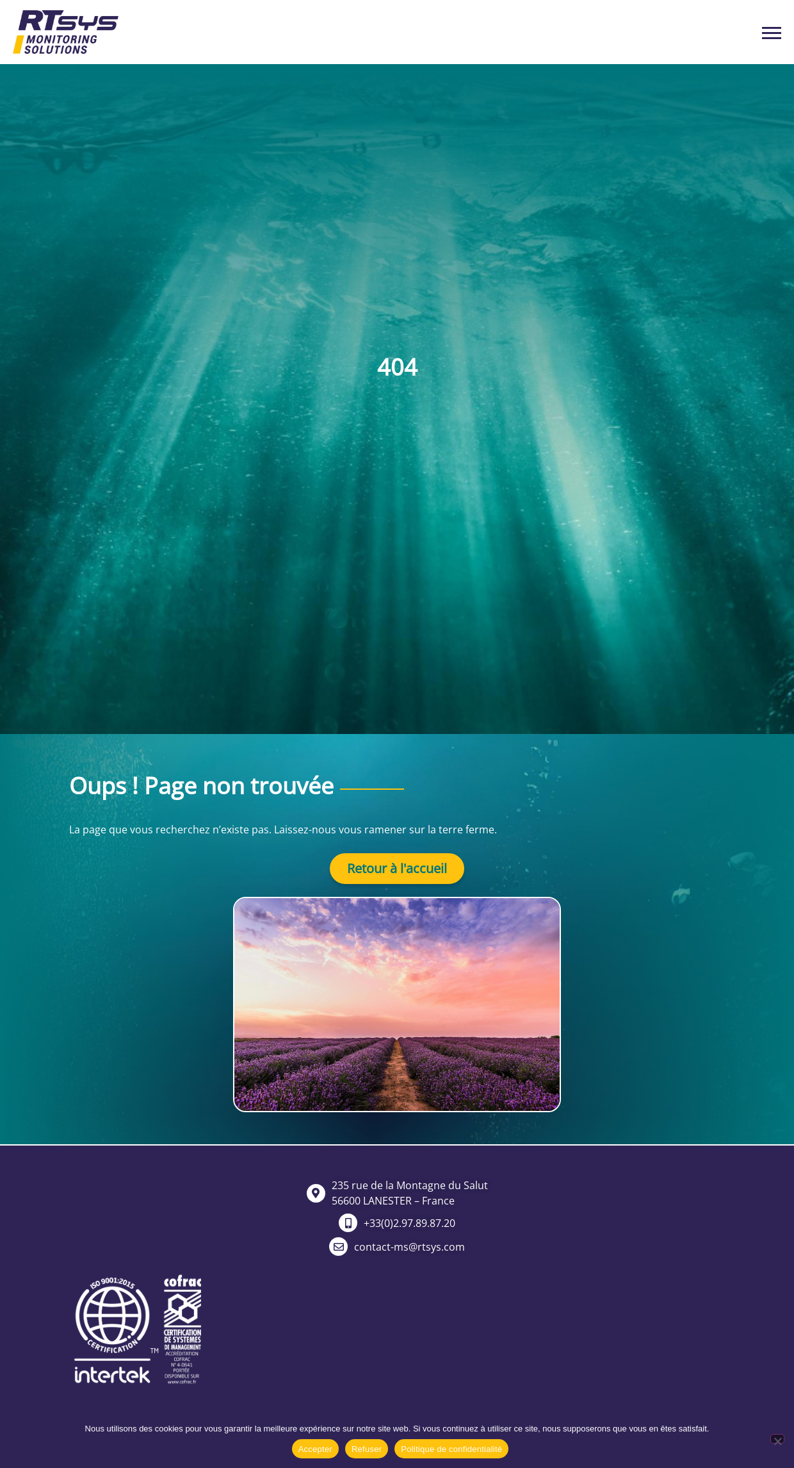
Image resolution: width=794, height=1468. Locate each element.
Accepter (315, 1449)
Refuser (367, 1449)
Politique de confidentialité (451, 1449)
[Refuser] (777, 1439)
